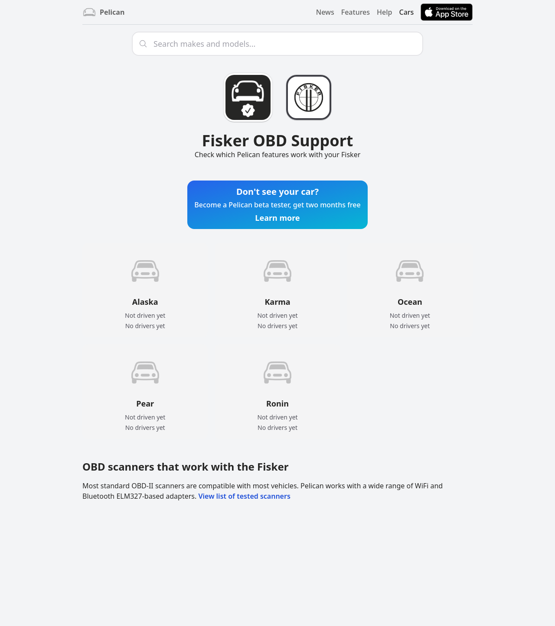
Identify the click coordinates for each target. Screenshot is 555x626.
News (325, 12)
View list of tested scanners (244, 496)
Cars (406, 12)
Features (355, 12)
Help (384, 12)
